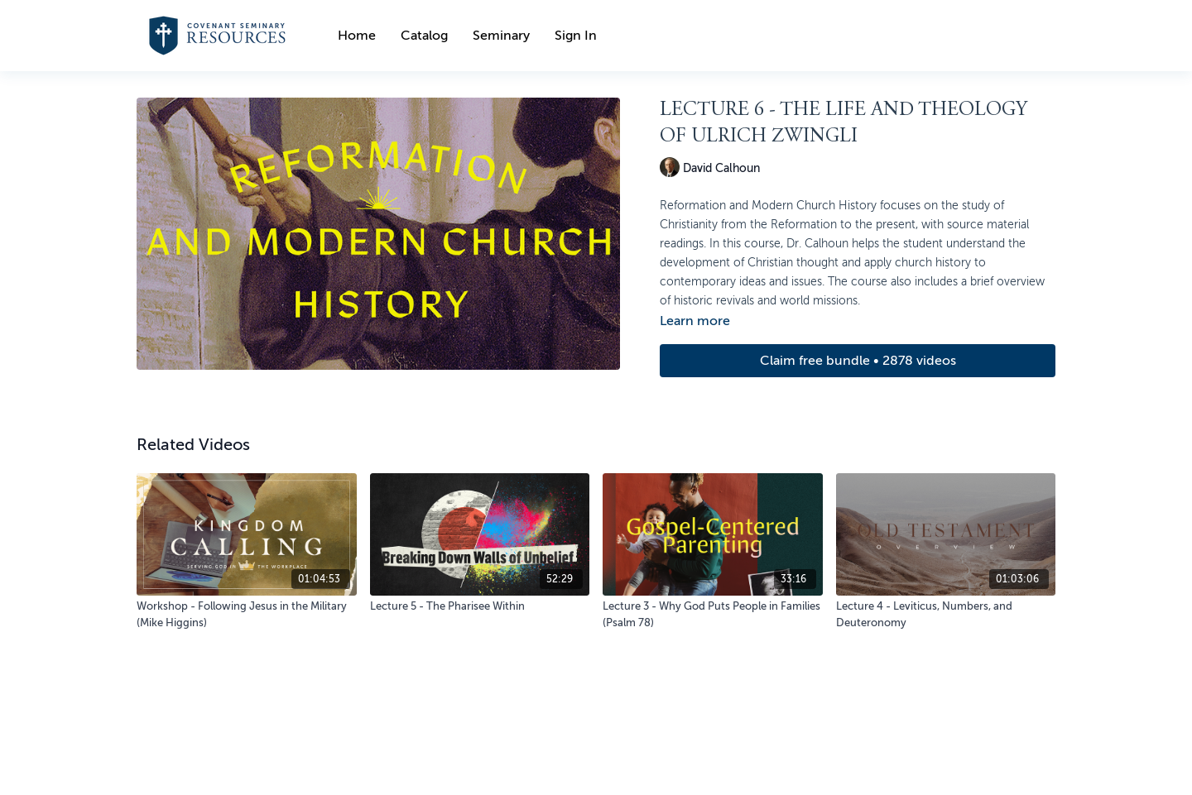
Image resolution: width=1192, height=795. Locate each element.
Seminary (501, 35)
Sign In (576, 35)
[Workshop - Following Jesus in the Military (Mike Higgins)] (247, 614)
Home (357, 35)
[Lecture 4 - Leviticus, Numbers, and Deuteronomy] (946, 614)
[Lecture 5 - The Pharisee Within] (480, 606)
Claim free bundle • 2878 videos (858, 360)
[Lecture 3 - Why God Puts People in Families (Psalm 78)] (713, 614)
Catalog (424, 35)
